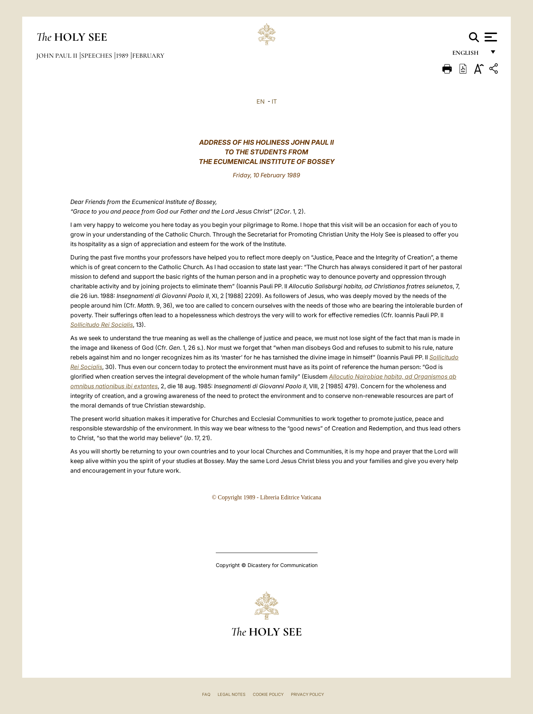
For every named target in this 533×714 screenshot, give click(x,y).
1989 (123, 55)
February (148, 55)
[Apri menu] (490, 37)
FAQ (206, 694)
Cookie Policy (268, 694)
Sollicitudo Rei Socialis (101, 324)
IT (274, 101)
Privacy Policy (307, 694)
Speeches (97, 55)
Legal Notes (231, 694)
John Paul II (57, 55)
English (469, 54)
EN (261, 101)
